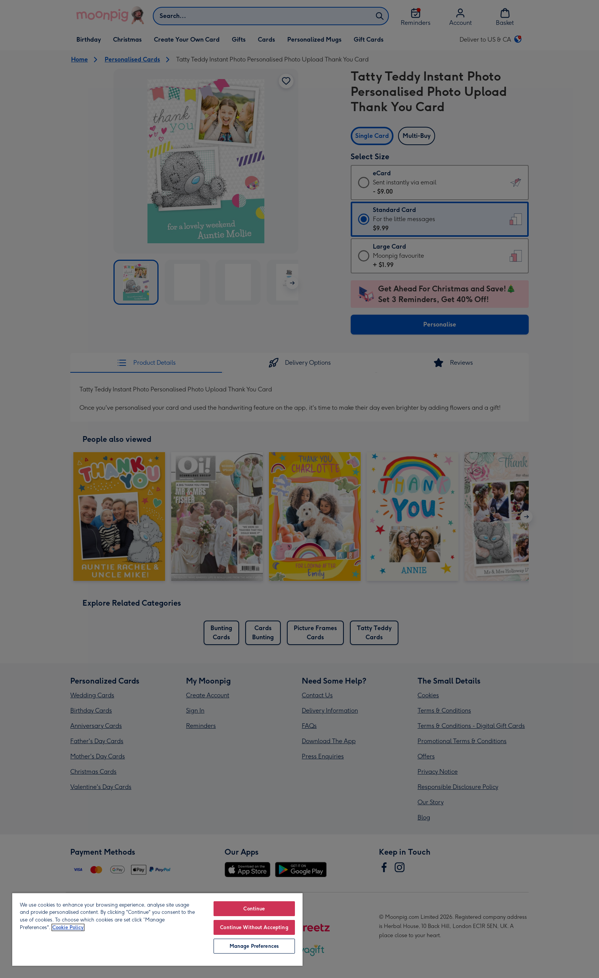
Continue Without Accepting (254, 927)
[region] (157, 929)
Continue (254, 909)
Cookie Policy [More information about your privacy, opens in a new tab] (68, 927)
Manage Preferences (254, 946)
